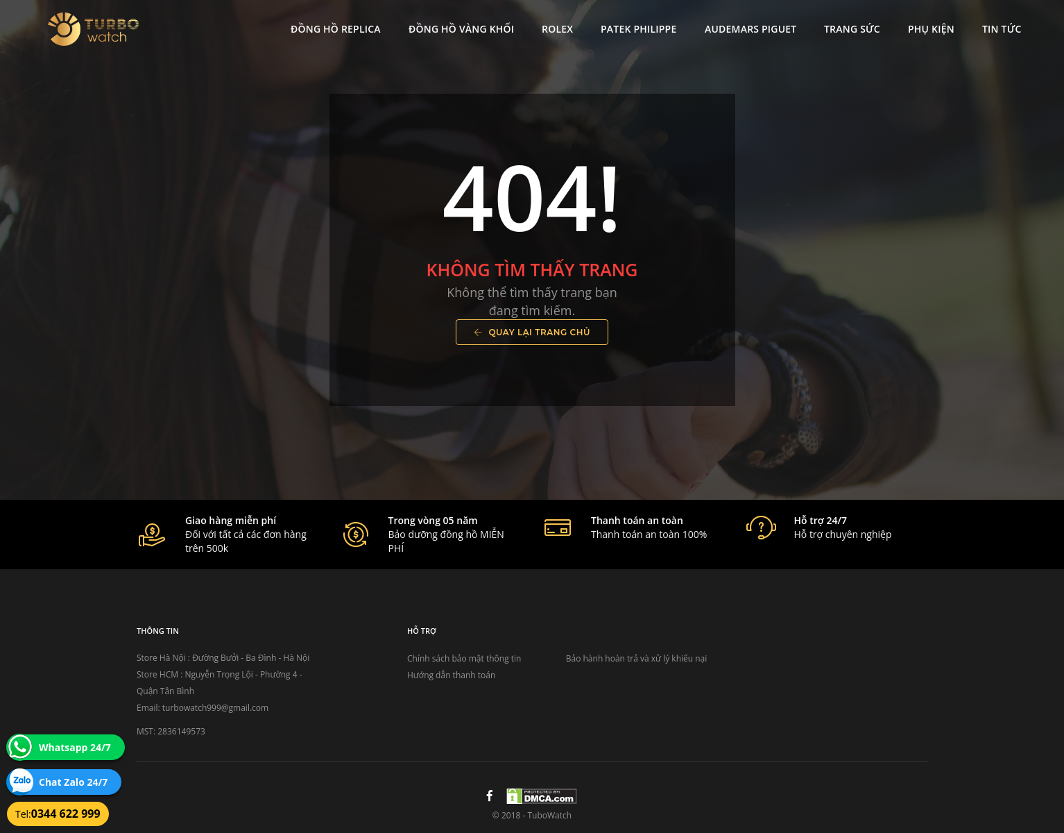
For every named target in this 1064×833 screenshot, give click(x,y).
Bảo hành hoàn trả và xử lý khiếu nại (636, 658)
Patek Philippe (636, 24)
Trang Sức (850, 24)
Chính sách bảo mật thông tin (464, 658)
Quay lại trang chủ (532, 332)
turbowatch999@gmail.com (215, 708)
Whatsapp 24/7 (75, 747)
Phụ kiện (929, 24)
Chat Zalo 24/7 (73, 782)
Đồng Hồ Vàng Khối (458, 24)
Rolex (555, 24)
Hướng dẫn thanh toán (451, 675)
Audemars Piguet (747, 24)
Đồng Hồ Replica (334, 24)
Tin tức (999, 24)
